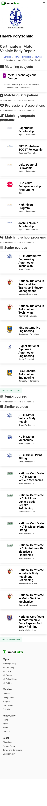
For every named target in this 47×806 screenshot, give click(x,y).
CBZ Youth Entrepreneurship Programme (29, 186)
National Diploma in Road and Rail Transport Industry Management (31, 286)
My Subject (8, 683)
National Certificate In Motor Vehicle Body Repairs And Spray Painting (31, 621)
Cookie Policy (9, 754)
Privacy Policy (9, 746)
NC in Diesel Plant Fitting (30, 456)
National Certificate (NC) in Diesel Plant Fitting (31, 527)
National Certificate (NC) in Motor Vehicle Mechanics (31, 477)
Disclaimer (7, 742)
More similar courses (11, 639)
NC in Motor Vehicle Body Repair (26, 418)
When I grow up (9, 663)
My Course (7, 675)
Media (5, 728)
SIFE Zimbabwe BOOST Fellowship (30, 148)
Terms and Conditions (12, 750)
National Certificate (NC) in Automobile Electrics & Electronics (31, 550)
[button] (44, 3)
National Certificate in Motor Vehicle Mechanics (31, 598)
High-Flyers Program (26, 206)
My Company (8, 667)
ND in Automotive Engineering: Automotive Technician (29, 261)
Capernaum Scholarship (26, 129)
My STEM (7, 671)
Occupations (8, 697)
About (5, 724)
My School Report (10, 679)
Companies (8, 705)
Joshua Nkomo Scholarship (28, 224)
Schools (7, 57)
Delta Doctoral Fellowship (27, 166)
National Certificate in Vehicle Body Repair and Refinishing (31, 575)
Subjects (6, 701)
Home (5, 720)
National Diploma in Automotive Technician (31, 309)
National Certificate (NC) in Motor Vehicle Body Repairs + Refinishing (31, 501)
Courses (38, 57)
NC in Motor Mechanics (26, 438)
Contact (6, 731)
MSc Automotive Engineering (29, 329)
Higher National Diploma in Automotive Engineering (28, 351)
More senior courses (11, 390)
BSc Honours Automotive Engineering (26, 374)
